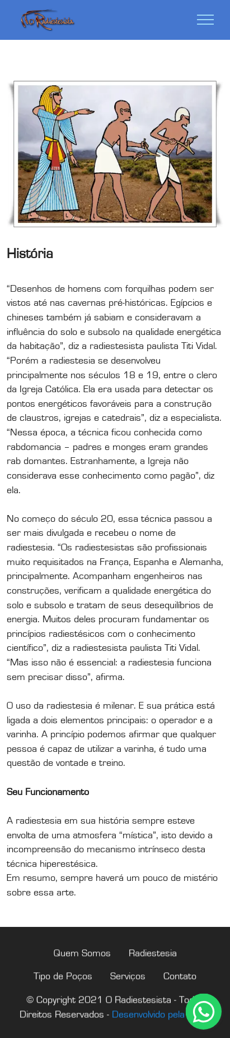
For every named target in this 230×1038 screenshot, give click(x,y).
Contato (179, 988)
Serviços (127, 988)
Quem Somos (82, 965)
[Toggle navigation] (205, 19)
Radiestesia (153, 965)
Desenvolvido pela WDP (161, 1026)
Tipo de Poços (63, 988)
